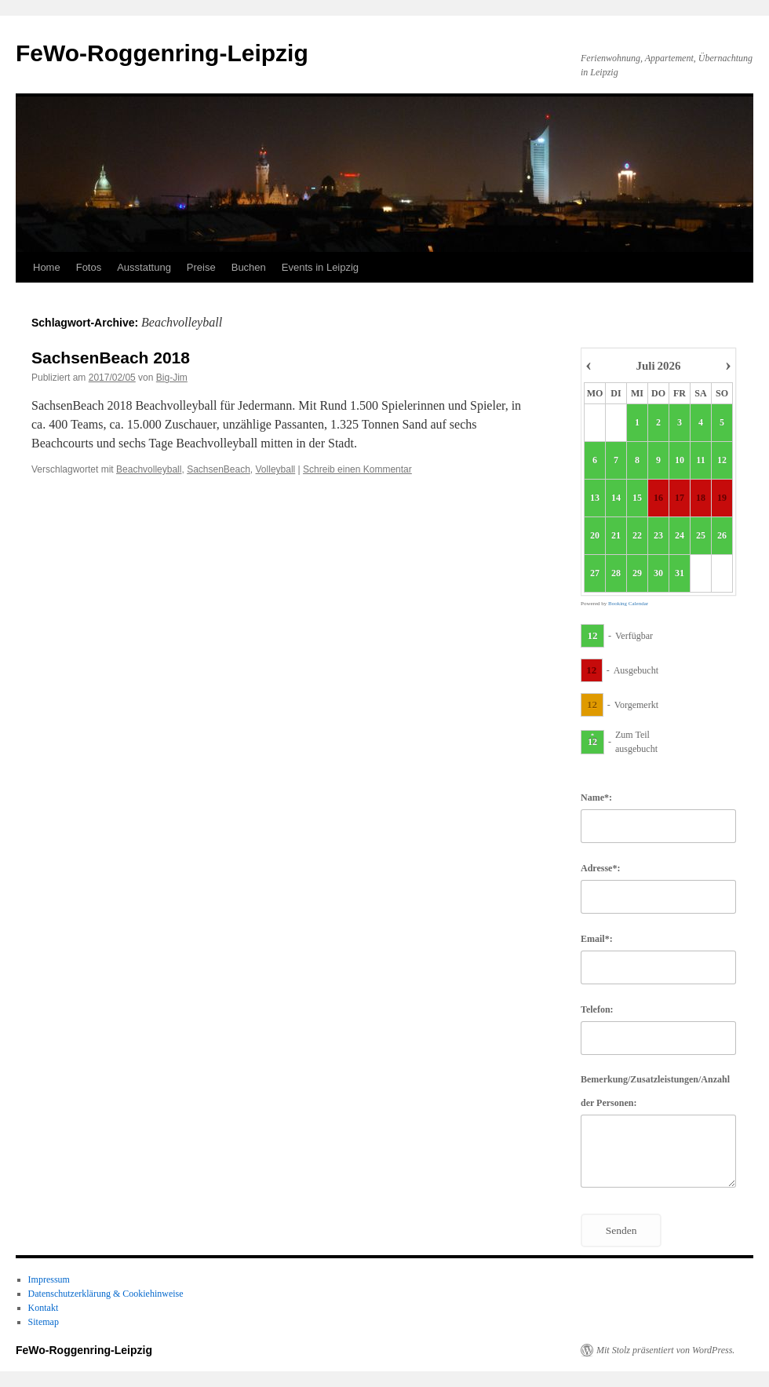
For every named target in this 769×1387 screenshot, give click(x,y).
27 (595, 573)
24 (679, 536)
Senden (621, 1230)
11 (700, 460)
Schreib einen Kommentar (357, 469)
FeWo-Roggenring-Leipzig (162, 53)
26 (722, 536)
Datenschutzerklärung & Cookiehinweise (106, 1293)
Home (46, 267)
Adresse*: (600, 868)
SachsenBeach (218, 469)
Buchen (248, 267)
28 (616, 573)
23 (658, 536)
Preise (201, 267)
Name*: (596, 797)
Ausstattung (144, 267)
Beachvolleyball (148, 469)
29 (637, 573)
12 (722, 460)
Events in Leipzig (320, 267)
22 (637, 536)
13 (595, 498)
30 (658, 573)
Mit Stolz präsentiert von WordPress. (665, 1350)
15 (637, 498)
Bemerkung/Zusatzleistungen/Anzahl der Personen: (655, 1091)
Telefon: (597, 1009)
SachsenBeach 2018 (110, 358)
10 (679, 460)
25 (700, 536)
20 (595, 536)
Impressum (49, 1279)
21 (616, 536)
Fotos (89, 267)
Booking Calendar (628, 603)
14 (616, 498)
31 (679, 573)
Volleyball (276, 469)
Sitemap (43, 1321)
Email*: (597, 938)
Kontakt (43, 1307)
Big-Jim (172, 377)
